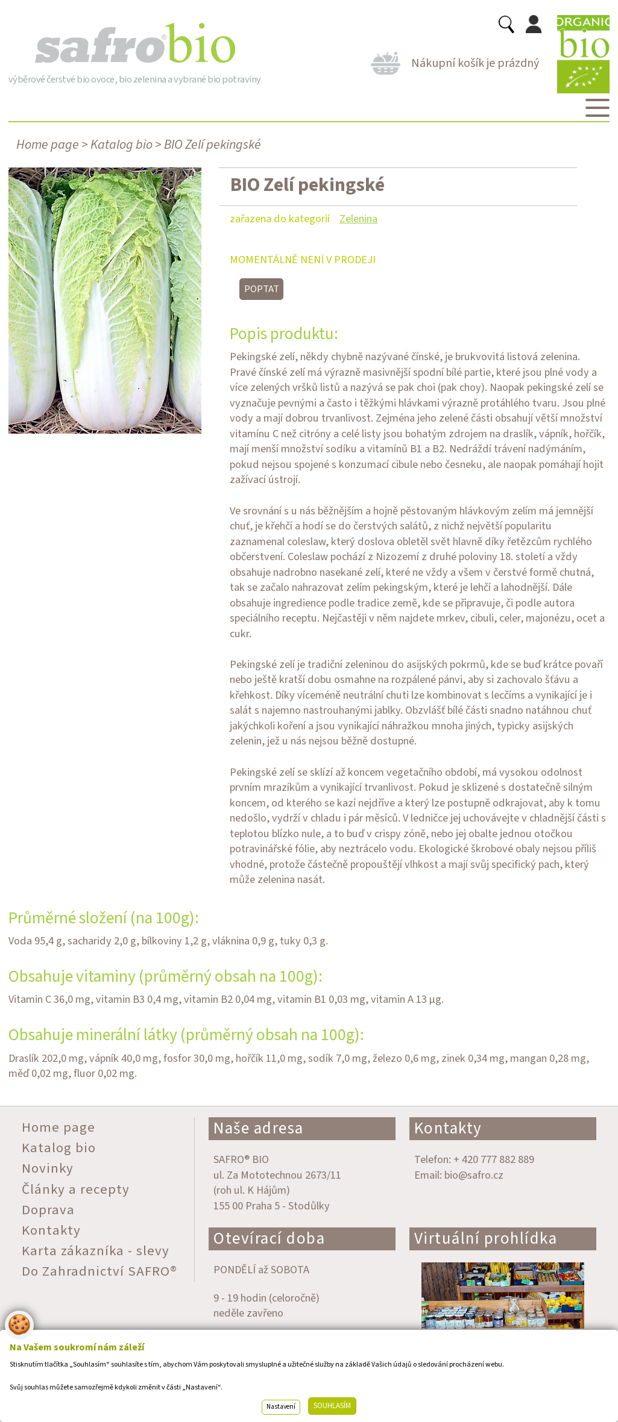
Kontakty (448, 1128)
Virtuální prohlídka (486, 1238)
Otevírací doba (269, 1238)
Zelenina (358, 218)
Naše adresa (258, 1128)
